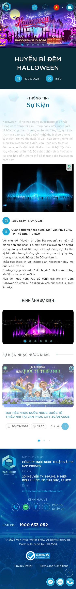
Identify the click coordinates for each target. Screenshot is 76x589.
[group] (38, 327)
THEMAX (51, 544)
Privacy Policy (23, 565)
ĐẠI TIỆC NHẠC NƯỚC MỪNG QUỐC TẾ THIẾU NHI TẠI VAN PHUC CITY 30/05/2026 (38, 417)
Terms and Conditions (54, 565)
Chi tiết (59, 428)
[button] (22, 45)
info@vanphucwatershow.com (42, 491)
